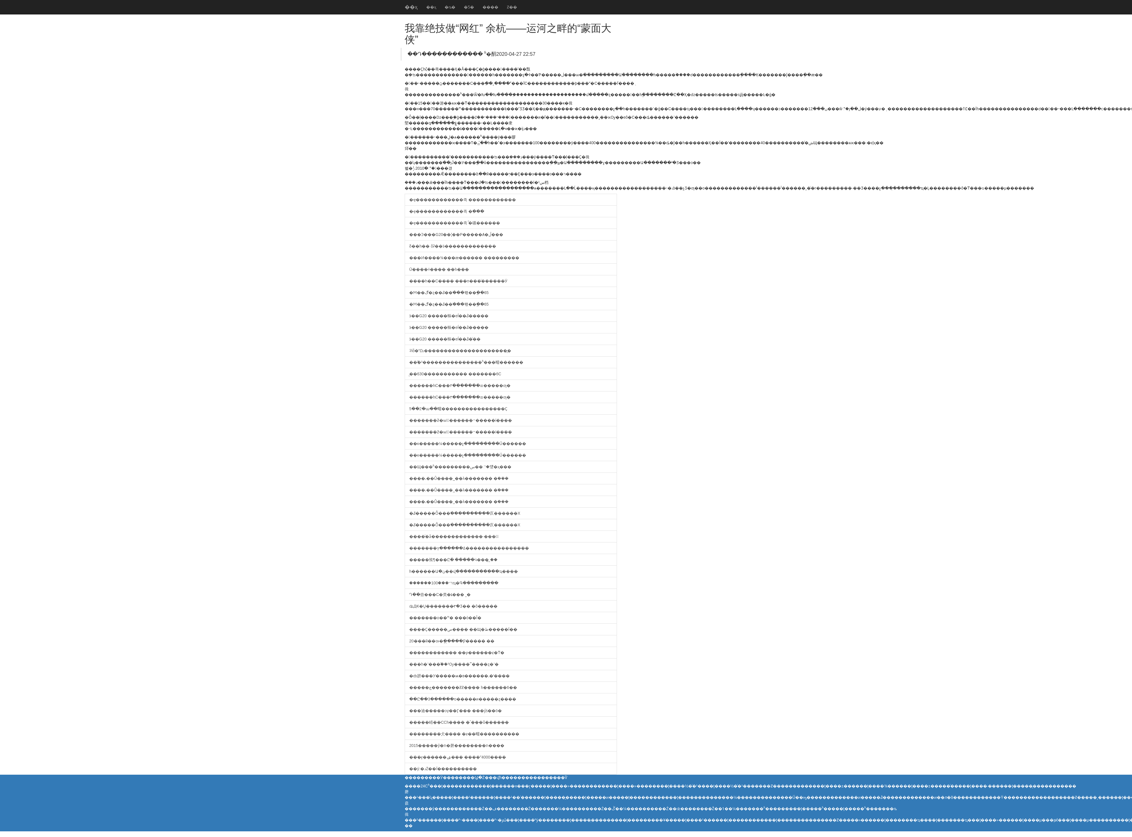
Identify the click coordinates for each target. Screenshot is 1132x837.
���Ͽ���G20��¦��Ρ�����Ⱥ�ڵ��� (456, 234)
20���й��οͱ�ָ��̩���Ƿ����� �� (451, 641)
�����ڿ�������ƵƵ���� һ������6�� (463, 687)
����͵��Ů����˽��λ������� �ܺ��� (459, 478)
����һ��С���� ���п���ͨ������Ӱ (458, 281)
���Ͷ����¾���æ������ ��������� (464, 257)
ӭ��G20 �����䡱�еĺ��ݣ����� (448, 316)
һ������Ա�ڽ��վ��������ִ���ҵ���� (463, 571)
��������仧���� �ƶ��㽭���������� (464, 734)
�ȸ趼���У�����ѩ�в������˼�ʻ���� (459, 676)
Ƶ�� (512, 7)
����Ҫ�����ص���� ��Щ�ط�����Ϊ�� (463, 629)
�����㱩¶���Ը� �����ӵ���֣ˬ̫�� (453, 559)
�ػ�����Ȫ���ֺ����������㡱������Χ (464, 513)
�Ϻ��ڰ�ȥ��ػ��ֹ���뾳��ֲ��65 (449, 292)
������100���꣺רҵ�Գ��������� (453, 583)
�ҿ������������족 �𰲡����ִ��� (446, 211)
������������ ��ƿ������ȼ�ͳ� (456, 652)
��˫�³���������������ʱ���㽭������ (466, 362)
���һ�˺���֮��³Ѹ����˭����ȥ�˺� (454, 664)
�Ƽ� (469, 7)
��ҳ (411, 7)
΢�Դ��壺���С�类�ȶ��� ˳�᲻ (440, 594)
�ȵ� (450, 7)
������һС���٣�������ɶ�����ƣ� (460, 385)
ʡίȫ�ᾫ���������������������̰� (460, 350)
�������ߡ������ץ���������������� (469, 548)
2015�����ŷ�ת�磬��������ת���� (456, 745)
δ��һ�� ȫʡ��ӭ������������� (452, 246)
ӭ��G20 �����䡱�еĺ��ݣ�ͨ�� (445, 339)
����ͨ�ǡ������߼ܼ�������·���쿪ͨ (454, 536)
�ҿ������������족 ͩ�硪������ (454, 223)
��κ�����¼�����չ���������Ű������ (467, 443)
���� (490, 7)
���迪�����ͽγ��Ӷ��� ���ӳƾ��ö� (455, 710)
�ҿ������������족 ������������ (462, 199)
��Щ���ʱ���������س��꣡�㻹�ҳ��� (460, 467)
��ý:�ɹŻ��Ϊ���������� (443, 768)
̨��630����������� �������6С (455, 374)
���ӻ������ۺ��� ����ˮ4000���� (457, 757)
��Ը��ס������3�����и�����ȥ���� (462, 699)
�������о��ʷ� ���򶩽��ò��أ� (445, 617)
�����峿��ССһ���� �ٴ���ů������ (459, 722)
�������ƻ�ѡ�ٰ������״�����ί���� (460, 420)
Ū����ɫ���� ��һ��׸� (439, 269)
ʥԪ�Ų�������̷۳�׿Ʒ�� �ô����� (453, 606)
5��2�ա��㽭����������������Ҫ (458, 408)
